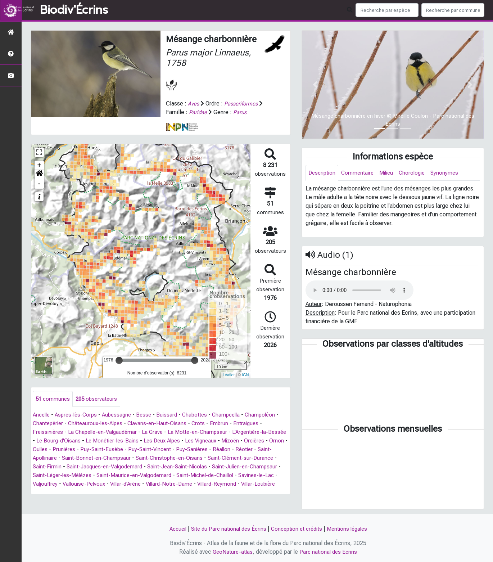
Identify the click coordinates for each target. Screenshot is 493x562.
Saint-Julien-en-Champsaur (67, 475)
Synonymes (452, 173)
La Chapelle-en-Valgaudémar (107, 432)
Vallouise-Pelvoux (182, 484)
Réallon (276, 449)
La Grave (160, 432)
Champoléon (272, 415)
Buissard (174, 415)
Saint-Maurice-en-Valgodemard (214, 475)
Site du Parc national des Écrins (226, 528)
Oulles (87, 449)
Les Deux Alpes (189, 440)
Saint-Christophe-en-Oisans (217, 458)
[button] (39, 174)
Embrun (230, 423)
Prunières (112, 449)
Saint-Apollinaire (80, 458)
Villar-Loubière (117, 492)
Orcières (43, 449)
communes (53, 398)
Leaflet (229, 375)
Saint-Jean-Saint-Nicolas (243, 466)
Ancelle (42, 415)
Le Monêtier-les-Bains (136, 440)
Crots (209, 423)
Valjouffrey (141, 484)
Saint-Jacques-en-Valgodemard (167, 466)
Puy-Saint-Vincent (200, 449)
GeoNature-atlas (231, 551)
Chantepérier (52, 423)
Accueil (172, 528)
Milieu (390, 173)
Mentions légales (351, 528)
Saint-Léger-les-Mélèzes (138, 475)
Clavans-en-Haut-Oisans (166, 423)
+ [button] (39, 165)
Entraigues (257, 423)
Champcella (236, 415)
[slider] (119, 360)
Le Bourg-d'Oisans (80, 440)
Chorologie (418, 173)
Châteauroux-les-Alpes (102, 423)
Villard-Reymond (73, 492)
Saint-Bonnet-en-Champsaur (141, 458)
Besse (150, 415)
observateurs (99, 398)
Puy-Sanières (245, 449)
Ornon (66, 449)
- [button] (39, 183)
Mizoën (262, 440)
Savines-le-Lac (104, 484)
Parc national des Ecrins (329, 551)
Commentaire (360, 173)
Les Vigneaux (231, 440)
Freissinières (49, 432)
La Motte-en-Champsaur (206, 432)
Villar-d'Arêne (227, 484)
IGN (245, 375)
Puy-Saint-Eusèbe (151, 449)
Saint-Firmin (107, 466)
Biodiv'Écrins (74, 10)
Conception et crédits (298, 528)
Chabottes (203, 415)
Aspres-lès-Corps (79, 415)
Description (323, 173)
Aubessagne (122, 415)
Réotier (45, 458)
